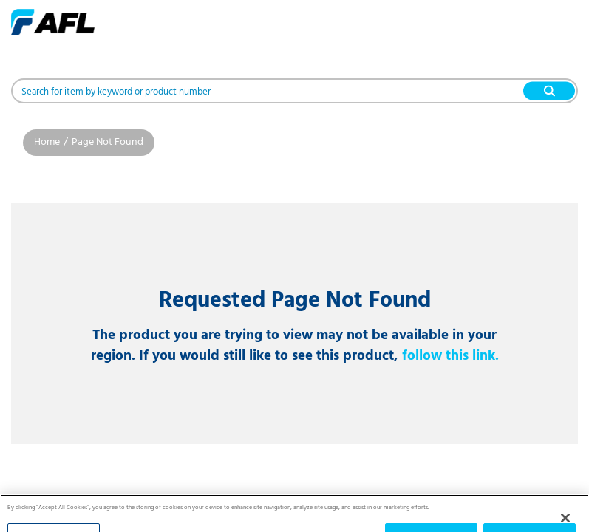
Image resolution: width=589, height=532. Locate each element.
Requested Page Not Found (295, 301)
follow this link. (450, 356)
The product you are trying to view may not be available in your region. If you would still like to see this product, (295, 345)
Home (47, 142)
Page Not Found (107, 142)
